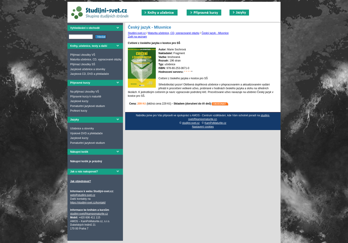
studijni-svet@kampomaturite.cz (89, 213)
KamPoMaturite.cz (215, 122)
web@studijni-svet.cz (82, 195)
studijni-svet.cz (191, 122)
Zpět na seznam (137, 36)
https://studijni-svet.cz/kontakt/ (88, 202)
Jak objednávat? (80, 181)
